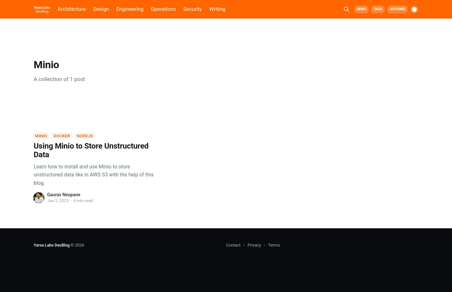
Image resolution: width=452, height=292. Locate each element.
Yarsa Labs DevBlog (52, 245)
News (361, 9)
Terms (274, 245)
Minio (41, 136)
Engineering (130, 9)
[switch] (414, 9)
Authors (397, 9)
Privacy (254, 245)
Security (192, 9)
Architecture (72, 9)
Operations (163, 9)
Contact (233, 245)
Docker (62, 136)
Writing (217, 9)
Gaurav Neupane (63, 194)
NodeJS (85, 136)
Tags (378, 9)
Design (101, 9)
